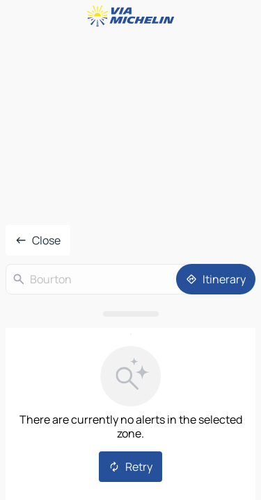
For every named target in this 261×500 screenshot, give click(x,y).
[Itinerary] (215, 279)
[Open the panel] (130, 314)
